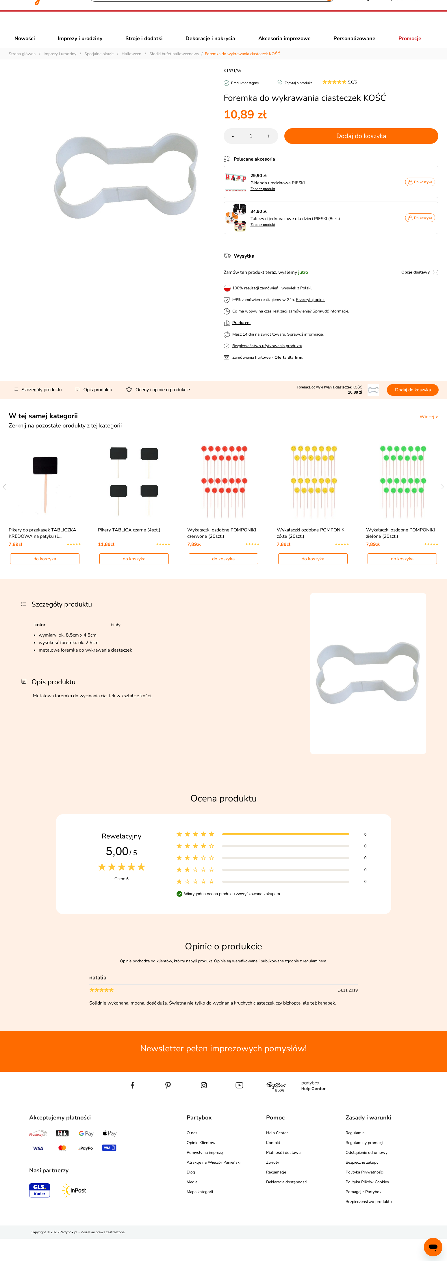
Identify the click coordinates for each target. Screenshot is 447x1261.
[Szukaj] (207, 26)
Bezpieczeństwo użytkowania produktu (267, 356)
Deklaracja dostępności (286, 1204)
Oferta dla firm (288, 368)
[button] (368, 25)
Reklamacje (276, 1194)
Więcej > (429, 427)
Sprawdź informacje (330, 321)
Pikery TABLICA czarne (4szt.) (129, 552)
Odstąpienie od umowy (366, 1175)
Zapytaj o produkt (298, 93)
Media (192, 1204)
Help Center (277, 1155)
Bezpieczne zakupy (362, 1184)
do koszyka (45, 581)
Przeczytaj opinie (310, 310)
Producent (241, 333)
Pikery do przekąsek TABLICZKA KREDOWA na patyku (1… (42, 555)
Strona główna (22, 64)
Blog (191, 1194)
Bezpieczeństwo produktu (369, 1224)
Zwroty (272, 1184)
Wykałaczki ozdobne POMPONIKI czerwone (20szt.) (221, 555)
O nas (192, 1155)
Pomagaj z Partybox (363, 1214)
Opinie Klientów (201, 1165)
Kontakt (273, 1165)
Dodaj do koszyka (361, 146)
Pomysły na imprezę (205, 1175)
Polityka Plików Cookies (367, 1204)
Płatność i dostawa (283, 1175)
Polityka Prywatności (364, 1194)
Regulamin (355, 1155)
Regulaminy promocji (364, 1165)
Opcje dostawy (415, 282)
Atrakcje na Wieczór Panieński (213, 1184)
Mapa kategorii (200, 1214)
